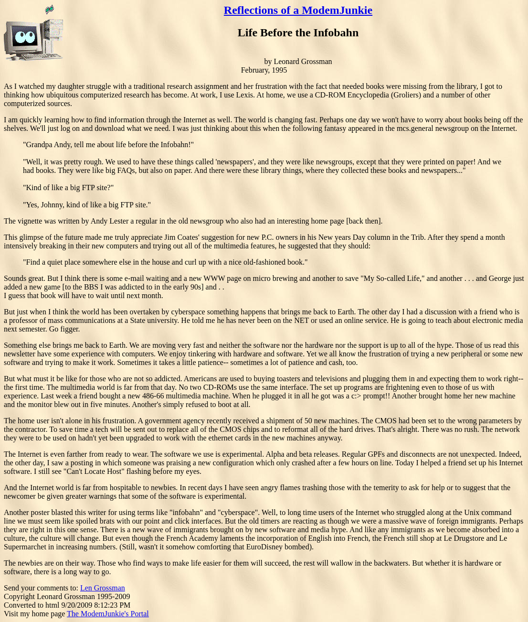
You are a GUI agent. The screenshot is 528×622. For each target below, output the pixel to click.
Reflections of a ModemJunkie (298, 10)
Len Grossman (102, 588)
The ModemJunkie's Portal (108, 614)
